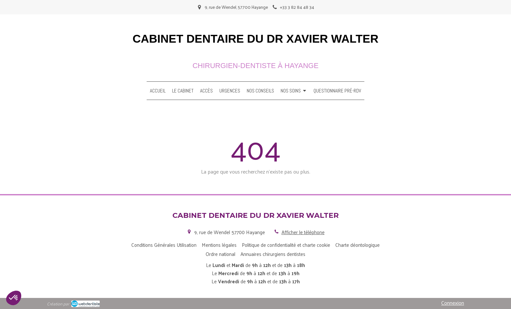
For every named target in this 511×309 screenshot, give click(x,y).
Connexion (452, 302)
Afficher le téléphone (303, 232)
